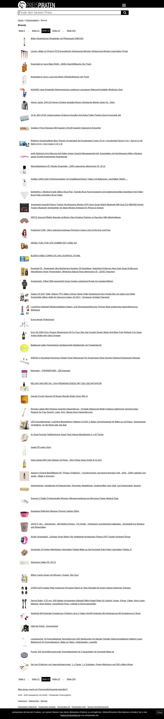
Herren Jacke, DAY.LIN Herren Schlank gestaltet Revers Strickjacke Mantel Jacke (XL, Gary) (73, 102)
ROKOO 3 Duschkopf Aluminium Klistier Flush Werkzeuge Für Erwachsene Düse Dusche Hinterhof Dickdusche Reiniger (85, 358)
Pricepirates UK (63, 707)
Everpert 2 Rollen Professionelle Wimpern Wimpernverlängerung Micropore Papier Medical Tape (74, 498)
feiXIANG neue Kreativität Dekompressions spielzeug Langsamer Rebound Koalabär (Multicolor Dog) (77, 90)
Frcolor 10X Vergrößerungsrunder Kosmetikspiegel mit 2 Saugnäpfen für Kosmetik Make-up (72, 652)
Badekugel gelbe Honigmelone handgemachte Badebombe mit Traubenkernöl (66, 345)
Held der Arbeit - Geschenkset (44, 626)
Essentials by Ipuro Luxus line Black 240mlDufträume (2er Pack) (60, 77)
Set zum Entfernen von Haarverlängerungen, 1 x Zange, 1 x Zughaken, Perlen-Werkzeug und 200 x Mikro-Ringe (82, 664)
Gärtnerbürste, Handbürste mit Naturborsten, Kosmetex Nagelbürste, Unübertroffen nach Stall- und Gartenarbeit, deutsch (86, 486)
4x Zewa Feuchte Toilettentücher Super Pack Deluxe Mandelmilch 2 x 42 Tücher (67, 434)
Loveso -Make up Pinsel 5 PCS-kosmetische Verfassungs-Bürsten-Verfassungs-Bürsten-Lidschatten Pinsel (79, 51)
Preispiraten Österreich (27, 707)
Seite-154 (71, 31)
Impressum (22, 701)
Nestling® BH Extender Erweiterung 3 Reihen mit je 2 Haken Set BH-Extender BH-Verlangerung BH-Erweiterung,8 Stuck (86, 613)
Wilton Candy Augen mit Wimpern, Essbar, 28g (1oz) (55, 575)
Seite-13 (56, 31)
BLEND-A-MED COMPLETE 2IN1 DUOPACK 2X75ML (55, 256)
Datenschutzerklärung (70, 715)
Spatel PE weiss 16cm (41, 447)
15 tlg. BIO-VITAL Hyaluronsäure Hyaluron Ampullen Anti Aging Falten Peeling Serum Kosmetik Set (76, 115)
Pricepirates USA (79, 707)
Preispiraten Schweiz (47, 707)
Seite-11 (36, 31)
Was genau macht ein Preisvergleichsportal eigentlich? (43, 689)
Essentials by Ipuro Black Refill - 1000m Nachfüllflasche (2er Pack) (61, 64)
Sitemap (44, 701)
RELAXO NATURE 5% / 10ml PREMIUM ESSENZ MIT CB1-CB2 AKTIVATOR (66, 383)
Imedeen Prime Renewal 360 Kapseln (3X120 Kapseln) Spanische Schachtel (66, 128)
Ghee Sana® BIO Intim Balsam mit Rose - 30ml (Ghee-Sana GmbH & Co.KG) (66, 460)
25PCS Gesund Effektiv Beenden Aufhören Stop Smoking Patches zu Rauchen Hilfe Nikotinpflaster (76, 217)
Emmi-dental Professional (42, 319)
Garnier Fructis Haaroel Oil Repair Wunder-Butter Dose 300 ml (59, 396)
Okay (159, 712)
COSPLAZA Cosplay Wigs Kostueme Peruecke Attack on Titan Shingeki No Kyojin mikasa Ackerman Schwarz (81, 588)
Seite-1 (22, 31)
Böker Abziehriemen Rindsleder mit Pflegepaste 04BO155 (57, 38)
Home (20, 20)
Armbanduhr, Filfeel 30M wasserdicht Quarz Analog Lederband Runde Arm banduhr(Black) (72, 281)
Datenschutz (34, 701)
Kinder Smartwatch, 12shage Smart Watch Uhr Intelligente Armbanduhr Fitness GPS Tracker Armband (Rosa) (80, 537)
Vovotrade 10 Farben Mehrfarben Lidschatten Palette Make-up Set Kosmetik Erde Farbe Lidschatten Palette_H (81, 549)
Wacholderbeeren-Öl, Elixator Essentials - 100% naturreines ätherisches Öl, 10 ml (68, 166)
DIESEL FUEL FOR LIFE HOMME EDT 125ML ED (54, 243)
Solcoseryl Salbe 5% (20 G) (43, 562)
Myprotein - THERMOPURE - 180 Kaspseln (50, 371)
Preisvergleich (32, 20)
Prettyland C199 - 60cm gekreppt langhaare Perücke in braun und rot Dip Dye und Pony (71, 230)
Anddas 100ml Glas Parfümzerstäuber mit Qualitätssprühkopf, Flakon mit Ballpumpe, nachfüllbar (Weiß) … (79, 179)
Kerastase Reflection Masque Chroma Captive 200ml (55, 511)
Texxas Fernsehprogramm (98, 707)
